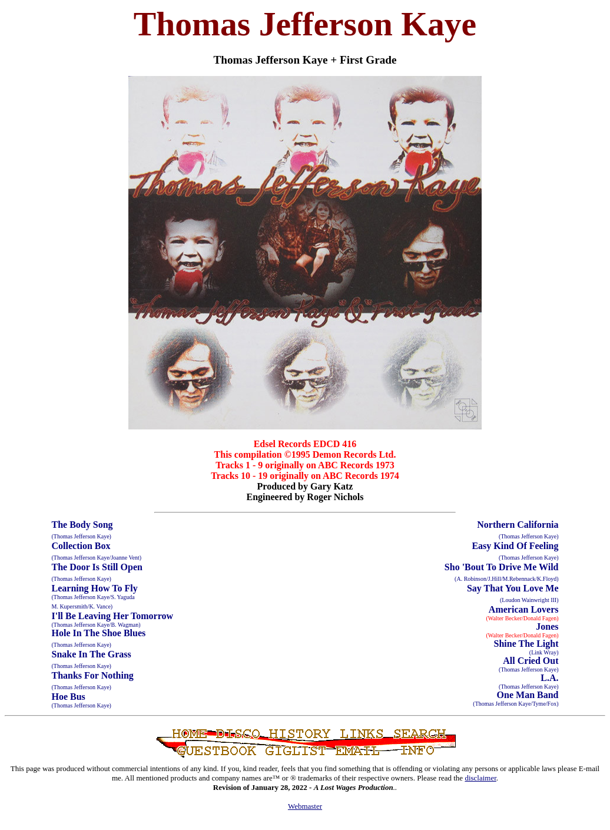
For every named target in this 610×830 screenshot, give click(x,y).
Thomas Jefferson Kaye (305, 23)
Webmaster (305, 806)
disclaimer (480, 777)
